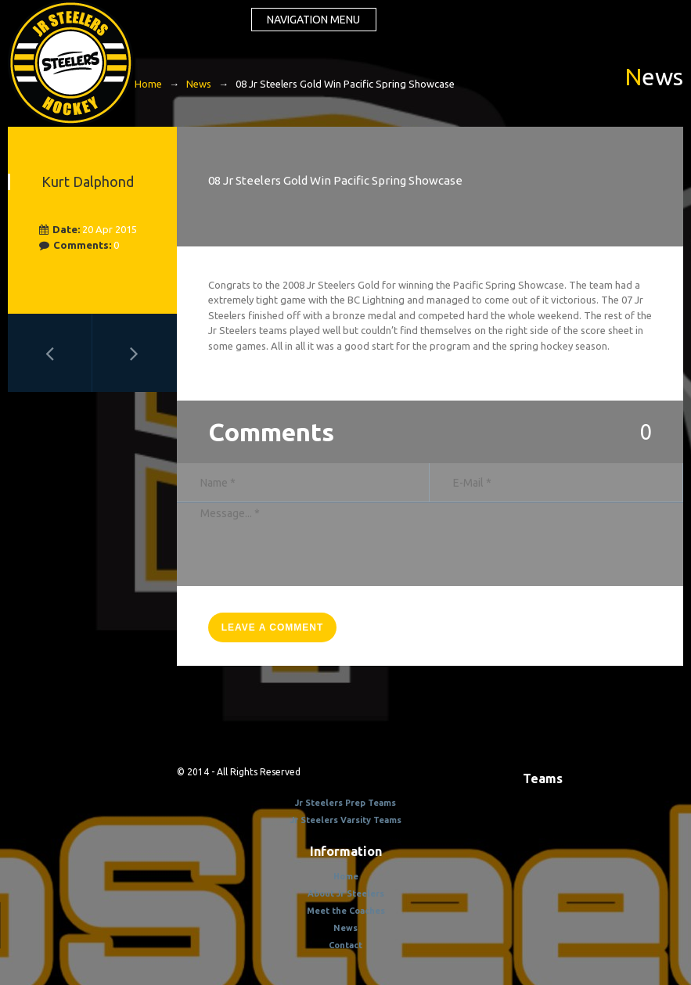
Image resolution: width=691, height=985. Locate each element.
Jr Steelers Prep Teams (345, 802)
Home (148, 83)
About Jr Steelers (346, 893)
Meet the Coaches (346, 910)
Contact (345, 945)
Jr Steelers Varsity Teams (345, 820)
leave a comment (272, 627)
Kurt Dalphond (87, 181)
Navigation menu (313, 19)
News (198, 83)
